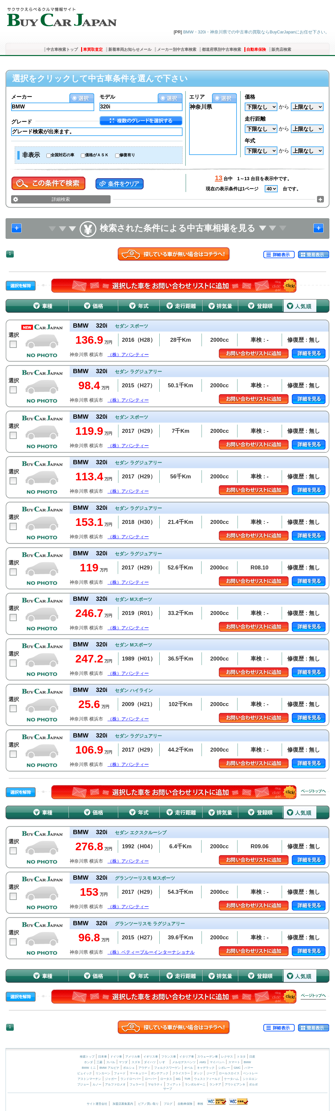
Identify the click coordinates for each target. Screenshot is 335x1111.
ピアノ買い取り (148, 1103)
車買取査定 (93, 49)
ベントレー (250, 1073)
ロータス (166, 1079)
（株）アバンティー (128, 354)
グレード (21, 122)
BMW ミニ (89, 1067)
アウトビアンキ (235, 1084)
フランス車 (169, 1056)
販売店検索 (281, 49)
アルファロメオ (115, 1084)
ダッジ (198, 1073)
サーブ (167, 1088)
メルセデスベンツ (184, 1062)
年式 (250, 141)
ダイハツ (150, 1062)
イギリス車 (151, 1056)
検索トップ (87, 1056)
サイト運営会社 (97, 1103)
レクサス (227, 1056)
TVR (187, 1079)
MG (178, 1079)
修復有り (127, 155)
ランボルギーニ (195, 1084)
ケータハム (231, 1079)
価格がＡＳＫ (97, 155)
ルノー (97, 1084)
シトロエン (250, 1079)
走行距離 (255, 119)
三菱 (99, 1062)
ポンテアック (159, 1073)
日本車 (103, 1056)
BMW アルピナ (109, 1067)
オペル (188, 1067)
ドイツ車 (116, 1056)
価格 (250, 97)
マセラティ (155, 1084)
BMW (247, 1062)
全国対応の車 (62, 155)
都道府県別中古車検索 (221, 49)
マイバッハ (217, 1062)
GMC (237, 1067)
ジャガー (111, 1079)
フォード (120, 1073)
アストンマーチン (89, 1079)
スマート (234, 1062)
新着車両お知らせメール (129, 49)
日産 (252, 1056)
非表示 (31, 155)
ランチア (215, 1084)
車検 (200, 1103)
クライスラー (181, 1073)
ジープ (210, 1073)
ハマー (248, 1067)
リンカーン (103, 1073)
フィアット (174, 1084)
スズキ (136, 1062)
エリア (197, 97)
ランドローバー (130, 1079)
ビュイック (84, 1073)
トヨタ (241, 1056)
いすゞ (163, 1062)
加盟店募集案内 (123, 1103)
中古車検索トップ (62, 49)
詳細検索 (61, 199)
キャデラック (206, 1067)
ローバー (151, 1079)
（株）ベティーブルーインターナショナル (151, 952)
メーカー (21, 97)
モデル (107, 97)
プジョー (83, 1084)
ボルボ (253, 1084)
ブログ (168, 1103)
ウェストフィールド (207, 1079)
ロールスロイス (229, 1073)
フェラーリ (137, 1084)
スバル (110, 1062)
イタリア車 (187, 1056)
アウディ (144, 1067)
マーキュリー (138, 1073)
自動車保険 (256, 49)
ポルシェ (129, 1067)
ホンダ (88, 1062)
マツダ (123, 1062)
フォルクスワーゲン (167, 1067)
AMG (202, 1062)
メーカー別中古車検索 (176, 49)
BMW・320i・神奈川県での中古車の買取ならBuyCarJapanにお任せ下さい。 (256, 31)
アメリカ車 (133, 1056)
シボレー (224, 1067)
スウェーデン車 (208, 1056)
